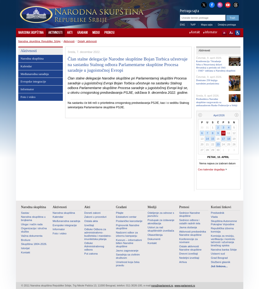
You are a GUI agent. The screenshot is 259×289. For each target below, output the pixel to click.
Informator (211, 32)
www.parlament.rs (185, 285)
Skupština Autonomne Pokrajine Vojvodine (224, 223)
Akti (69, 33)
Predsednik (217, 212)
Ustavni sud (218, 253)
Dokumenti (154, 239)
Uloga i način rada (32, 224)
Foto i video (28, 97)
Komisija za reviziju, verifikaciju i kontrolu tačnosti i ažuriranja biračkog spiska (223, 240)
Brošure (25, 240)
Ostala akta (91, 221)
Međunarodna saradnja (35, 74)
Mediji (96, 33)
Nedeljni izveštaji (189, 257)
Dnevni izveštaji (188, 253)
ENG (182, 24)
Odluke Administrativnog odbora (94, 246)
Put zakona (91, 253)
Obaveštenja (155, 234)
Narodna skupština (31, 33)
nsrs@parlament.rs (162, 285)
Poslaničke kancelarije (129, 221)
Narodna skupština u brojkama (33, 218)
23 (218, 144)
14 (207, 138)
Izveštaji (89, 225)
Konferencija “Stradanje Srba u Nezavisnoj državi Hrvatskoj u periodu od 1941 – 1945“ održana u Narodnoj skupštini (216, 66)
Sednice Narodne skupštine (189, 214)
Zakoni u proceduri (95, 216)
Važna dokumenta (31, 235)
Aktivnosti (55, 33)
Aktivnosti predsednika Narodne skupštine (192, 233)
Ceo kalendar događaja (211, 169)
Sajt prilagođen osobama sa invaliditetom (237, 32)
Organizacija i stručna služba (34, 230)
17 (223, 138)
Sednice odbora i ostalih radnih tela (189, 222)
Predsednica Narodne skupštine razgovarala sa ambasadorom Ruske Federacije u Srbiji (216, 102)
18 (228, 138)
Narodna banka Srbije (224, 249)
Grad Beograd (219, 257)
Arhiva (183, 262)
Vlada (214, 216)
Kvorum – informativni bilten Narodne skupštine (129, 243)
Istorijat (25, 248)
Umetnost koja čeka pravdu (127, 264)
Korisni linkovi (221, 207)
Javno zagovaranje (127, 250)
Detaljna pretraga (227, 24)
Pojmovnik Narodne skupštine (127, 227)
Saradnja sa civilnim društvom (128, 256)
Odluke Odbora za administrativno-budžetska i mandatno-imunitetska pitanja (98, 234)
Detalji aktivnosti (87, 41)
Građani (82, 33)
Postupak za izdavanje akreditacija (161, 222)
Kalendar (26, 66)
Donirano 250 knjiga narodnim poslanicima (207, 82)
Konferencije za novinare (188, 241)
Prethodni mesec (200, 115)
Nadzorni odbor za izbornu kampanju (127, 234)
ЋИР (192, 24)
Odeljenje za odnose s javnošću (161, 214)
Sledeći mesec (237, 115)
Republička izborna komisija (222, 230)
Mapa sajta (207, 24)
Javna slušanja (188, 227)
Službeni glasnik (220, 262)
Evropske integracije (33, 81)
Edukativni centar (126, 216)
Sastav (25, 212)
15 (212, 138)
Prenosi (109, 33)
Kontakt (195, 32)
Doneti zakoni (92, 212)
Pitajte (120, 212)
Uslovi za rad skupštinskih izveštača (161, 229)
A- (224, 32)
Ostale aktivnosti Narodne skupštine (190, 248)
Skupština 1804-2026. (34, 244)
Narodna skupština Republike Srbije (39, 41)
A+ (231, 32)
